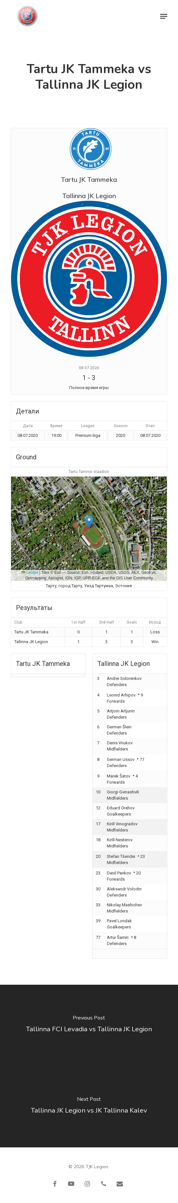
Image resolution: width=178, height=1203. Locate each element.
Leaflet (29, 572)
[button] (163, 16)
